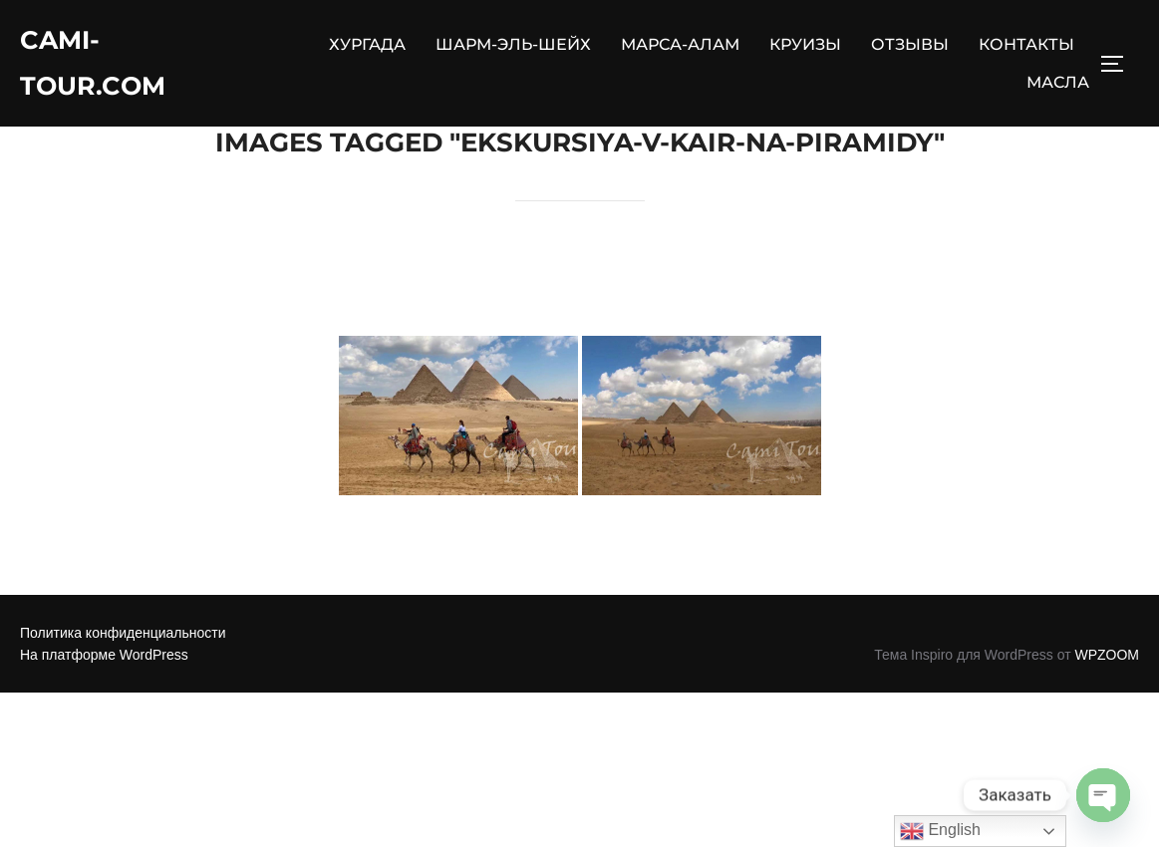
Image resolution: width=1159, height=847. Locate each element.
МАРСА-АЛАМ (680, 45)
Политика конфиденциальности (123, 682)
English (940, 831)
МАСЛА (1057, 83)
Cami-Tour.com (94, 64)
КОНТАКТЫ (1026, 45)
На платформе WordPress (104, 704)
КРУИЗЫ (805, 45)
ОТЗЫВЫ (910, 45)
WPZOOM (1106, 704)
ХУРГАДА (367, 45)
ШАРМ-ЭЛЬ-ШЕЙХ (513, 45)
